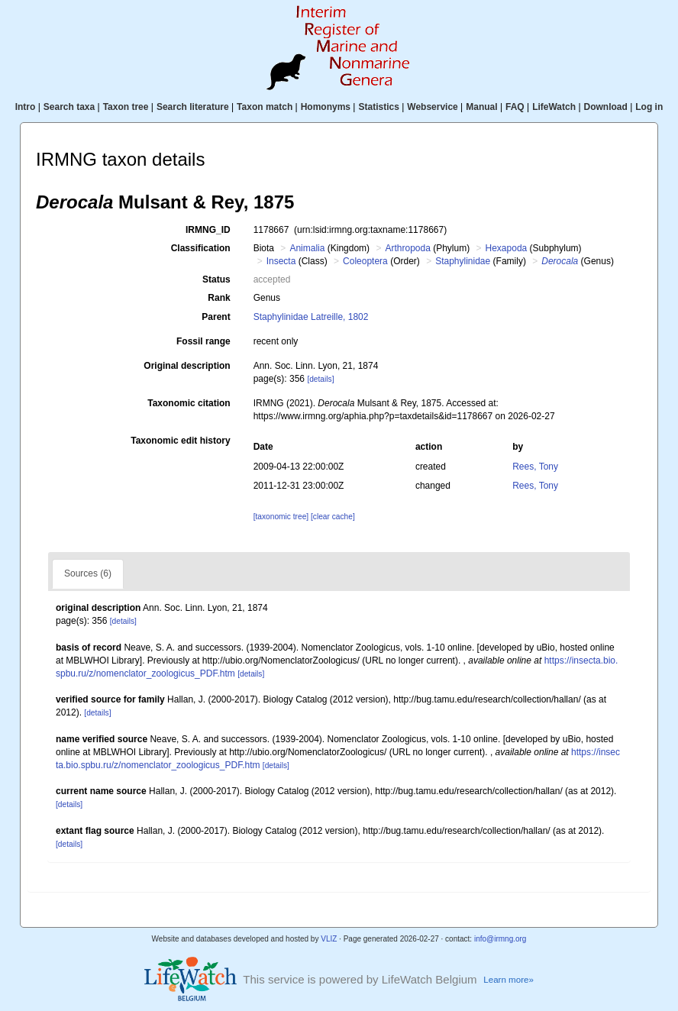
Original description (187, 365)
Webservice (432, 107)
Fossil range (203, 341)
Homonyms (325, 107)
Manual (481, 107)
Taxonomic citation (188, 403)
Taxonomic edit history (180, 440)
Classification (201, 248)
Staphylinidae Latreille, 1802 (311, 317)
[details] (320, 379)
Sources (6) (87, 573)
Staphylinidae (462, 261)
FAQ (515, 107)
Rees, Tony (535, 466)
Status (216, 279)
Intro (25, 107)
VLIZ (329, 939)
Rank (219, 297)
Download (606, 107)
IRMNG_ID (208, 229)
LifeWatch (554, 107)
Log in (649, 107)
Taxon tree (126, 107)
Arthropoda (407, 248)
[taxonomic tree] (280, 516)
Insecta (281, 261)
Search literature (193, 107)
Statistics (378, 107)
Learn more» (508, 979)
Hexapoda (507, 248)
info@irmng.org (500, 939)
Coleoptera (365, 261)
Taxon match (264, 107)
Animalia (306, 248)
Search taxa (69, 107)
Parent (216, 317)
